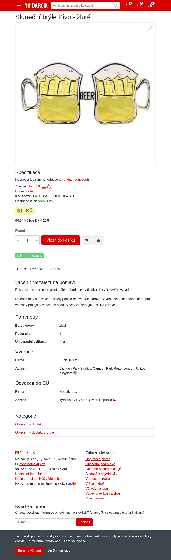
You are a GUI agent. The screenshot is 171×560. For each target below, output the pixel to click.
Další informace (59, 550)
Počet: (20, 230)
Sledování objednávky (101, 474)
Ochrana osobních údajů (103, 469)
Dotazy (54, 269)
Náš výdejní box (50, 478)
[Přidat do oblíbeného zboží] (87, 240)
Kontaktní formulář (28, 474)
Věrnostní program (99, 478)
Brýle (50, 432)
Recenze (37, 269)
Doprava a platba (98, 459)
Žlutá (29, 191)
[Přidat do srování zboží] (98, 240)
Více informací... (97, 498)
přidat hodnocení (76, 179)
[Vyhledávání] (81, 5)
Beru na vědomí (29, 550)
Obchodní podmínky (100, 464)
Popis (21, 269)
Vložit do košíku (60, 240)
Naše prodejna (25, 478)
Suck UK (34, 186)
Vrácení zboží (95, 483)
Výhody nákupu (97, 488)
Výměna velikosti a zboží (103, 493)
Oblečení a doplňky (29, 424)
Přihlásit (84, 522)
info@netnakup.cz (32, 464)
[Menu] (19, 5)
